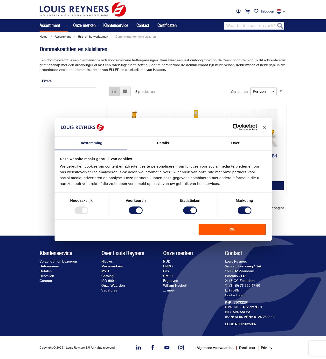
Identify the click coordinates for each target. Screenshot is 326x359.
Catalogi (107, 276)
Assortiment (63, 36)
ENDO (168, 266)
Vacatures (109, 290)
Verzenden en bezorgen (58, 261)
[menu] (70, 25)
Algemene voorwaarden (215, 347)
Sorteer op (239, 91)
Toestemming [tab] (91, 143)
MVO (105, 271)
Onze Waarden (113, 285)
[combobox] (254, 26)
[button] (282, 11)
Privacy (266, 347)
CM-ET (168, 276)
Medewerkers (112, 266)
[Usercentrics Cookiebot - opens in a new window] (236, 127)
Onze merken (178, 253)
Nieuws (107, 261)
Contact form (235, 295)
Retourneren (49, 266)
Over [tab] (235, 143)
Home (44, 36)
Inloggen (267, 11)
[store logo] (83, 9)
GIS (166, 271)
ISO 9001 (108, 280)
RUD (166, 261)
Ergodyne (170, 280)
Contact (142, 25)
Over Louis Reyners (122, 253)
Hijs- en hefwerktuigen (93, 36)
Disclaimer (247, 347)
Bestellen (47, 276)
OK (232, 229)
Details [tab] (163, 143)
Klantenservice (115, 25)
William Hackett (175, 285)
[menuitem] (54, 25)
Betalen (46, 271)
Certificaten (167, 25)
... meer (169, 290)
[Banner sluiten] (264, 127)
